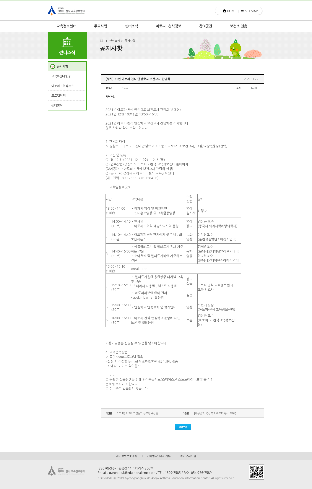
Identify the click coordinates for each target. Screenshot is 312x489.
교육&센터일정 (61, 76)
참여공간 (205, 26)
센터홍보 (57, 105)
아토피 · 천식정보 (168, 26)
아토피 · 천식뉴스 (62, 85)
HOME (231, 11)
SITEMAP (251, 11)
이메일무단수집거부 (159, 456)
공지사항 (130, 40)
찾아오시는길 (188, 456)
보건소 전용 (238, 26)
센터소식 (131, 26)
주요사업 (100, 26)
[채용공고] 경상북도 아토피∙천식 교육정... (216, 413)
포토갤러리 (58, 95)
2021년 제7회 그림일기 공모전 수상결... (139, 413)
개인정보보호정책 (126, 456)
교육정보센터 (66, 26)
